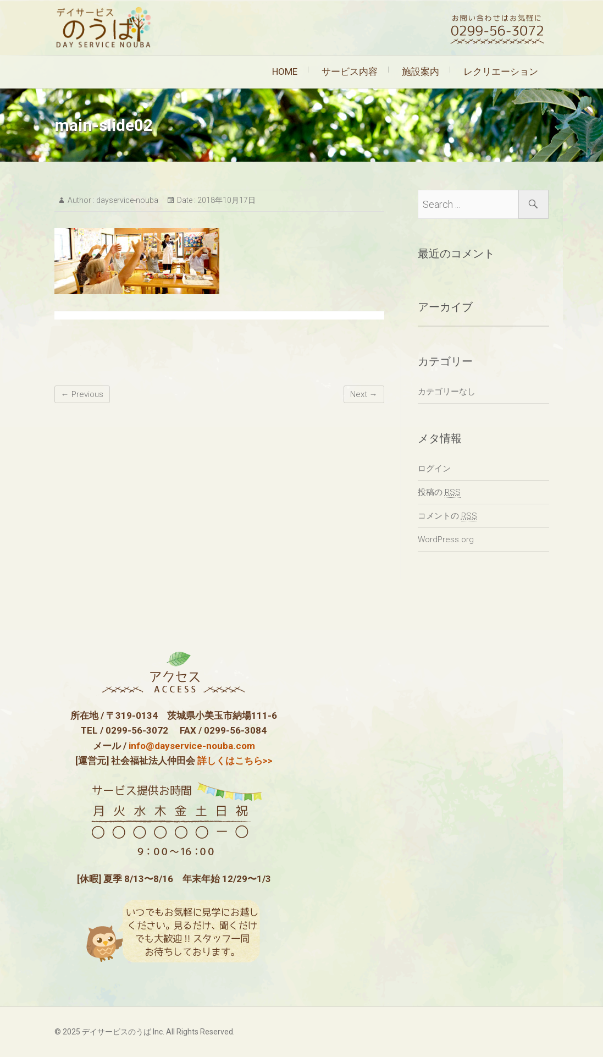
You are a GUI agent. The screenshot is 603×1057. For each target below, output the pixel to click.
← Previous (82, 394)
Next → (364, 394)
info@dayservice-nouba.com (192, 745)
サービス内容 (350, 71)
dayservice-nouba (126, 200)
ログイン (434, 469)
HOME (284, 71)
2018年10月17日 (226, 200)
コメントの (447, 516)
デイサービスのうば (116, 1031)
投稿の (439, 492)
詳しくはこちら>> (235, 760)
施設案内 (420, 71)
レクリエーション (500, 71)
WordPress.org (446, 539)
